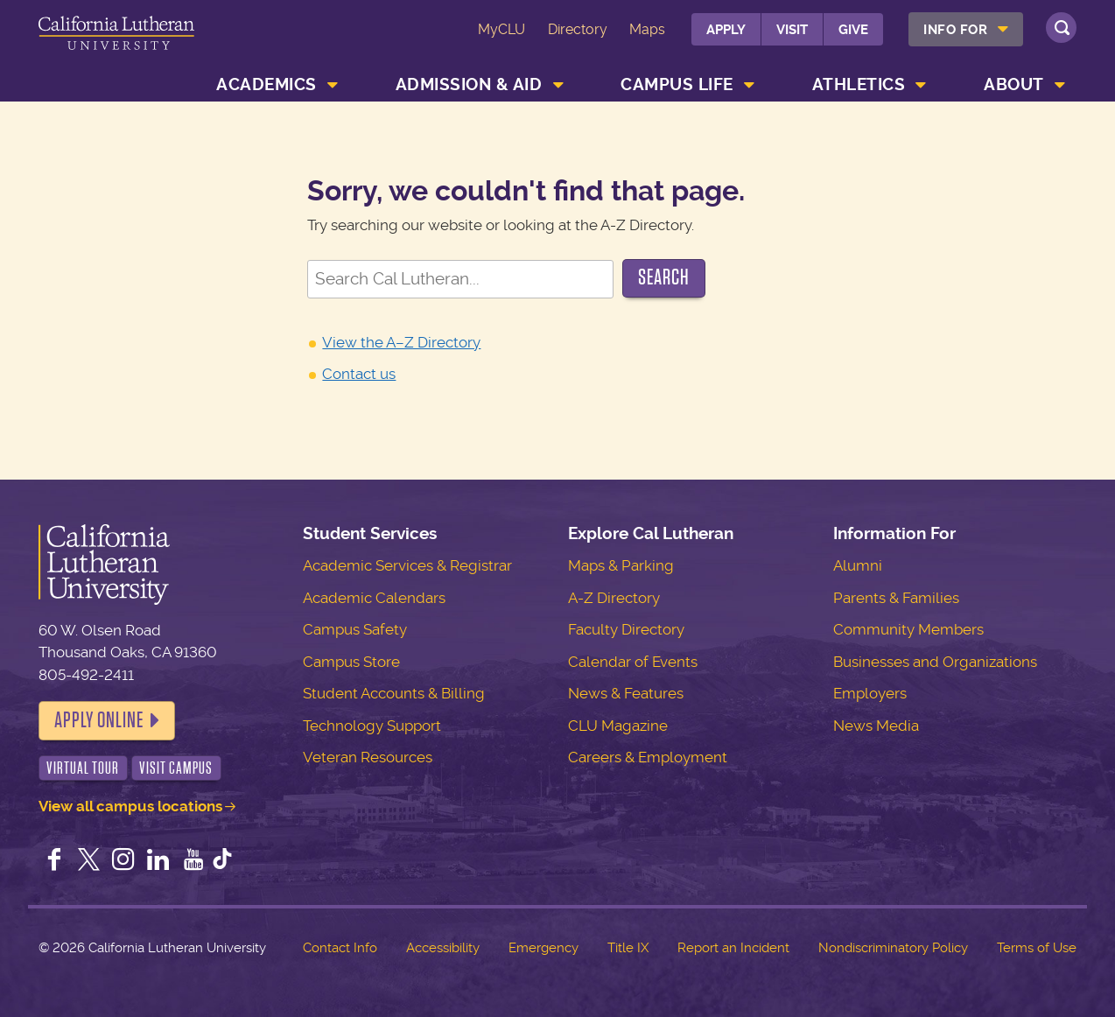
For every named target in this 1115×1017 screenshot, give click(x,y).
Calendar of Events (633, 661)
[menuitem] (965, 29)
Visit (792, 30)
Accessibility (443, 948)
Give (853, 30)
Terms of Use (1036, 948)
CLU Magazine (618, 725)
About (1014, 84)
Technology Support (372, 725)
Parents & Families (896, 598)
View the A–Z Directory (401, 342)
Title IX (628, 948)
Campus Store (351, 661)
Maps (647, 29)
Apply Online (99, 720)
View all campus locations (130, 806)
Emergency (543, 948)
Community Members (908, 629)
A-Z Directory (614, 598)
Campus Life (677, 84)
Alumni (857, 565)
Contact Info (340, 948)
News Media (876, 725)
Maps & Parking (621, 565)
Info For (955, 30)
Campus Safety (355, 629)
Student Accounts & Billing (394, 693)
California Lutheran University (116, 42)
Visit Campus (176, 768)
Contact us (359, 373)
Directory (577, 29)
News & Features (626, 693)
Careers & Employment (647, 757)
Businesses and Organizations (935, 661)
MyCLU (501, 29)
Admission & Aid (469, 84)
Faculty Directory (626, 629)
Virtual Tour (82, 768)
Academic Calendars (374, 598)
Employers (870, 693)
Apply (726, 30)
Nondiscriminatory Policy (893, 948)
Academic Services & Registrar (407, 565)
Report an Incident (733, 948)
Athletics (859, 84)
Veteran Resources (367, 757)
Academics (266, 84)
